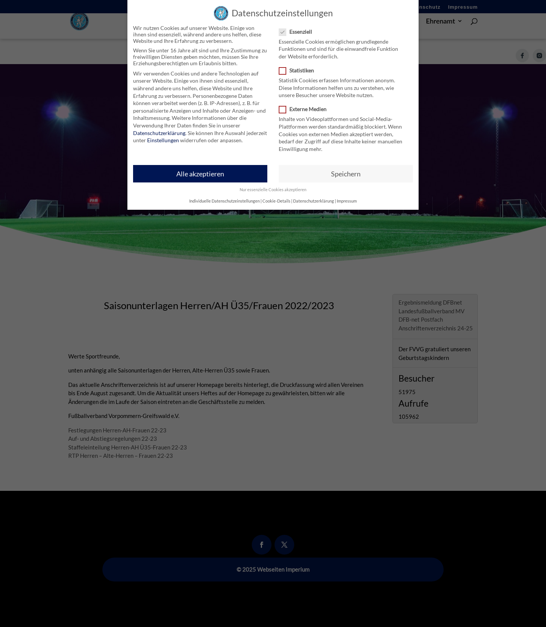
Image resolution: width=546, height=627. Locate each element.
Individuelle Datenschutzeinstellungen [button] (224, 195)
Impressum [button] (347, 195)
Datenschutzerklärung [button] (313, 195)
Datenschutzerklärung (159, 127)
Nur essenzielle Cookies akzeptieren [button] (273, 184)
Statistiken (299, 65)
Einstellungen (163, 135)
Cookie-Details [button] (276, 195)
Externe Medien (306, 104)
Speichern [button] (346, 169)
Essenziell (298, 26)
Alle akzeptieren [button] (200, 169)
